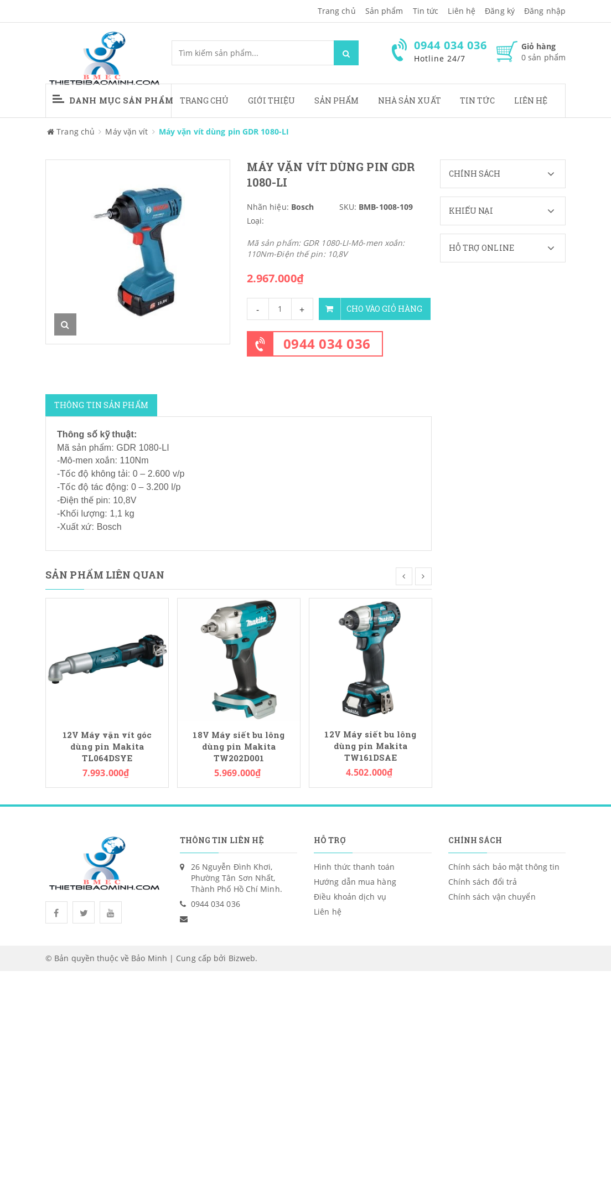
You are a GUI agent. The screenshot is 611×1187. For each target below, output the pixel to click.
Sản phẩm (336, 100)
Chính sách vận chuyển (492, 896)
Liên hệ (461, 11)
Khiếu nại (507, 211)
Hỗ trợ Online (507, 248)
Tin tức (426, 11)
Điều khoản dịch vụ (350, 896)
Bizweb (242, 958)
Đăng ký (500, 11)
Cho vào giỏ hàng (370, 309)
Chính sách (507, 174)
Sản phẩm (384, 11)
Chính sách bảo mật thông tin (504, 866)
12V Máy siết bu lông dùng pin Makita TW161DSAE (370, 746)
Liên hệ (531, 100)
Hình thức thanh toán (354, 866)
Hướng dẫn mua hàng (355, 881)
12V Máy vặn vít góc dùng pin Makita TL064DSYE (107, 746)
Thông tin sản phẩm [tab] (101, 405)
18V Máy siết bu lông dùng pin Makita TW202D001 (238, 746)
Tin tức (477, 100)
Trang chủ (204, 100)
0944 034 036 (327, 343)
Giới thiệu (272, 100)
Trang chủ (337, 11)
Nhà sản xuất (409, 100)
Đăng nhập (545, 11)
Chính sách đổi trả (482, 881)
